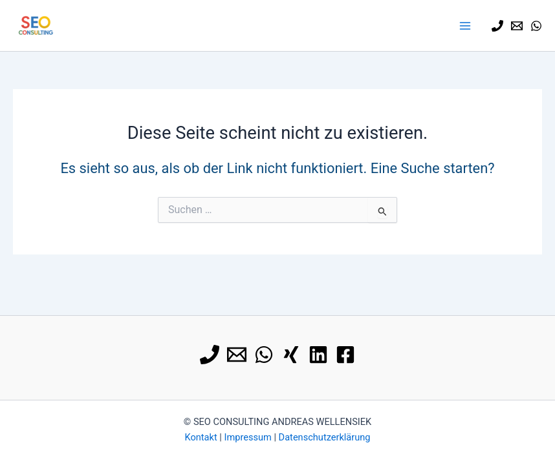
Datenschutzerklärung (325, 437)
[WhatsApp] (536, 26)
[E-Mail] (517, 26)
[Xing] (291, 354)
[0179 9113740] (497, 26)
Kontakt (200, 437)
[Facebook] (345, 354)
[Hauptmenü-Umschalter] (465, 25)
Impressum (247, 437)
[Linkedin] (318, 354)
